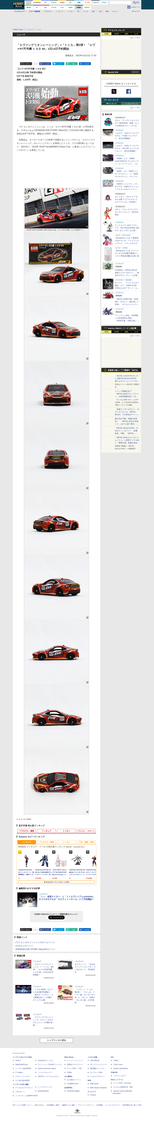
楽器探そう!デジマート (75, 1064)
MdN (89, 1080)
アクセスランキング (116, 30)
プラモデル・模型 (26, 831)
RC (78, 11)
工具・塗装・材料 (86, 842)
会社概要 (99, 1105)
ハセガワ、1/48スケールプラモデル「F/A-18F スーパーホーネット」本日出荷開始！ (127, 148)
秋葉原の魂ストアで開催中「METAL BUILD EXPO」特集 (123, 370)
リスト (35, 64)
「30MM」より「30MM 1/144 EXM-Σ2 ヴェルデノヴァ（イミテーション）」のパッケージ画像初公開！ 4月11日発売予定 (127, 163)
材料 (107, 11)
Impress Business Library (47, 1068)
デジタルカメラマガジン (24, 1088)
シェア (47, 64)
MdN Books (94, 1084)
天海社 (115, 1060)
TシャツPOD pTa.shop (122, 1083)
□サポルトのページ (24, 946)
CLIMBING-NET (72, 1084)
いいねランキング (131, 104)
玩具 (93, 11)
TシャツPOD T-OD (74, 1068)
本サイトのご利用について (22, 1105)
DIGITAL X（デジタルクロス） (49, 1076)
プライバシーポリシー (86, 1105)
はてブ (60, 64)
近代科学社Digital (73, 1091)
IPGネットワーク (117, 1080)
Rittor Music (69, 1057)
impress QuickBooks (120, 1068)
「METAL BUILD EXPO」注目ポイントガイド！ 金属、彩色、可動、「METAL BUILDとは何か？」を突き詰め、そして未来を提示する (127, 433)
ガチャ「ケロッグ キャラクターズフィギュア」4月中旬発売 (126, 212)
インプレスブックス (45, 1087)
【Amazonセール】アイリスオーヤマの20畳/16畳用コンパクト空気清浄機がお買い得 (127, 253)
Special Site (113, 72)
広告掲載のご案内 (53, 1105)
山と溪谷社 (68, 1076)
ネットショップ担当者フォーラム (50, 1064)
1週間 (126, 34)
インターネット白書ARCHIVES (26, 1096)
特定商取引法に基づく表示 (132, 1105)
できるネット (20, 1092)
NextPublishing (43, 1091)
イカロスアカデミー (97, 1076)
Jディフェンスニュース (98, 1064)
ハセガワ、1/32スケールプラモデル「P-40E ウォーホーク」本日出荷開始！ (127, 135)
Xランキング (113, 100)
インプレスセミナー (45, 1072)
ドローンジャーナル (22, 1076)
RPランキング (111, 104)
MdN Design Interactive (98, 1088)
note (73, 64)
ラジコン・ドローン (86, 831)
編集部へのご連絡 (68, 1105)
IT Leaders (19, 1072)
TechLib (93, 1095)
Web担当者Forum (21, 1064)
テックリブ (92, 1092)
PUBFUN (114, 1072)
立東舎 (69, 1072)
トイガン (70, 11)
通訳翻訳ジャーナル (97, 1068)
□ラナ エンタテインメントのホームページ (35, 942)
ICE (112, 1057)
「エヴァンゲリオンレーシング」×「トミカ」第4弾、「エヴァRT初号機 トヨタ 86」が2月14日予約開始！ (43, 969)
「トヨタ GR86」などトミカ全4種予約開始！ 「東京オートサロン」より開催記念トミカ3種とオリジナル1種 (43, 994)
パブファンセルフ (119, 1076)
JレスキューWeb (96, 1072)
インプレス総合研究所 (23, 1068)
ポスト (28, 64)
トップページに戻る (56, 1040)
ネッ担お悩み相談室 (22, 1080)
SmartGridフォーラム (45, 1060)
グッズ (85, 11)
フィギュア (59, 11)
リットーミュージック (75, 1060)
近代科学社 (68, 1088)
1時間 (106, 34)
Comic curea (117, 1064)
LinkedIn (87, 64)
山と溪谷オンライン (74, 1080)
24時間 (116, 34)
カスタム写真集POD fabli (123, 1087)
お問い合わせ (39, 1105)
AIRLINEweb (94, 1060)
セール (115, 11)
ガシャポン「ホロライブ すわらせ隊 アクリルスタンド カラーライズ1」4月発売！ (126, 199)
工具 (100, 11)
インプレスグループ (112, 1105)
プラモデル (48, 11)
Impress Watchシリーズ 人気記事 (122, 328)
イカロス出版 (92, 1057)
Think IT (18, 1060)
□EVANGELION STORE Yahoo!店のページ (35, 949)
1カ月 (136, 34)
